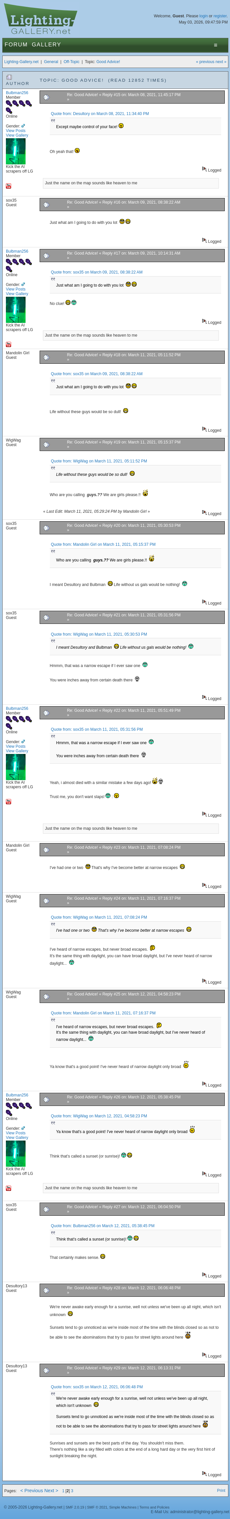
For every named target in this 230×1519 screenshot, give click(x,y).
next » (221, 61)
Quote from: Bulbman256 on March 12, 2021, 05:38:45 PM (102, 1226)
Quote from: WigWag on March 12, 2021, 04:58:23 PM (99, 1116)
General (51, 61)
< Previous (31, 1490)
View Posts (16, 130)
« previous (205, 61)
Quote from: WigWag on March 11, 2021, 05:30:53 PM (99, 634)
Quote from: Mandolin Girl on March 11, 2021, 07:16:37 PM (103, 1013)
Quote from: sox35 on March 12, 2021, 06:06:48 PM (97, 1387)
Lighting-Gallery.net (21, 61)
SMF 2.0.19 (75, 1507)
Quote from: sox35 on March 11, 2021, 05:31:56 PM (97, 729)
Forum (16, 45)
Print (221, 1490)
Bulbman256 (17, 93)
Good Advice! (108, 61)
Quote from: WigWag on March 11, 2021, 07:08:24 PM (99, 917)
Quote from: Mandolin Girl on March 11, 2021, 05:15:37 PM (103, 544)
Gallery (46, 45)
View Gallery (17, 135)
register (220, 16)
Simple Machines (122, 1507)
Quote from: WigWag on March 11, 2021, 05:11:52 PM (99, 461)
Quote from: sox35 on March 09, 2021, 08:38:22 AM (97, 272)
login (204, 16)
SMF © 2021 (97, 1507)
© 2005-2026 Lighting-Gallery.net (33, 1507)
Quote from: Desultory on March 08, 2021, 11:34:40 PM (100, 113)
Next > (51, 1490)
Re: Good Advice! (82, 94)
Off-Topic (71, 61)
